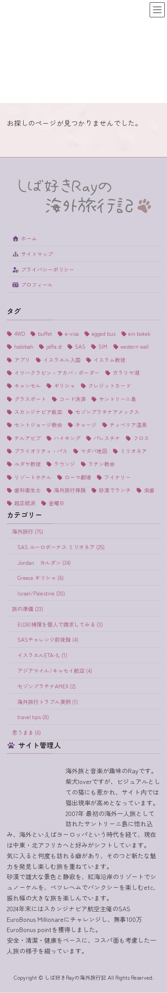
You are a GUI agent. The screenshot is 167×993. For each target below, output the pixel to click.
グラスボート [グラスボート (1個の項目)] (30, 398)
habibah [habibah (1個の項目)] (23, 346)
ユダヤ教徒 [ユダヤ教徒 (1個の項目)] (27, 464)
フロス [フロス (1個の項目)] (141, 438)
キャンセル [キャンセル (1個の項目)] (27, 386)
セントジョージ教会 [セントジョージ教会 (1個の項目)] (38, 425)
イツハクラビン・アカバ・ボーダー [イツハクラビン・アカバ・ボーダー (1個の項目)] (57, 372)
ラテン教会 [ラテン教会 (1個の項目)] (101, 464)
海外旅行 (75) (27, 531)
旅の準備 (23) (27, 608)
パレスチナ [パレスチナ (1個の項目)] (107, 438)
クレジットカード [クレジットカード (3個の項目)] (109, 386)
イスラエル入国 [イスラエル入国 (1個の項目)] (62, 359)
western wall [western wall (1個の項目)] (134, 346)
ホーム (24, 238)
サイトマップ (32, 253)
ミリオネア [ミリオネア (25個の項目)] (133, 450)
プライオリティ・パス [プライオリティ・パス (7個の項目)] (41, 450)
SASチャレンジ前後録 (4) (47, 639)
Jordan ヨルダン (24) (44, 562)
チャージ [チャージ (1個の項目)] (86, 425)
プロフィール (32, 285)
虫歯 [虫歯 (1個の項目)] (149, 490)
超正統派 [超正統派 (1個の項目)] (25, 503)
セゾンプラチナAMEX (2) (46, 686)
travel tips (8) (33, 717)
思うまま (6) (26, 732)
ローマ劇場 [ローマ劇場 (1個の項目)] (78, 477)
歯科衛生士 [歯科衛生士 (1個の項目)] (27, 490)
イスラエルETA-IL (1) (42, 655)
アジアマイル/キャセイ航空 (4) (54, 670)
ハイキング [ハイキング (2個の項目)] (67, 438)
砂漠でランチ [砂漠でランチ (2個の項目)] (115, 490)
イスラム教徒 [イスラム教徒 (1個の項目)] (110, 359)
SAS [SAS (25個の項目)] (80, 346)
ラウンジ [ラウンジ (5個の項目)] (64, 464)
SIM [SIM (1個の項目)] (102, 346)
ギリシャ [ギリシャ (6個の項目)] (64, 386)
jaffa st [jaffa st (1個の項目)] (54, 346)
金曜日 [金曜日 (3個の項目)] (57, 503)
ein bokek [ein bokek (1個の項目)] (139, 333)
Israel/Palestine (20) (41, 593)
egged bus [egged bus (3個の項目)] (103, 333)
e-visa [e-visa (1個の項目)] (72, 333)
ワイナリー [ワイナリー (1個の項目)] (117, 477)
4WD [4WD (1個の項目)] (19, 333)
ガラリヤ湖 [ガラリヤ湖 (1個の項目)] (126, 372)
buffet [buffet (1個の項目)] (45, 333)
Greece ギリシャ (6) (40, 578)
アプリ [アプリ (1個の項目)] (22, 359)
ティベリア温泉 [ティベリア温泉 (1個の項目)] (128, 425)
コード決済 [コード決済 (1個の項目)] (72, 398)
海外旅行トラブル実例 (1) (47, 701)
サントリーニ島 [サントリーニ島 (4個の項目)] (117, 398)
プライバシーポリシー (43, 269)
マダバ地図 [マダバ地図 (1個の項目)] (94, 450)
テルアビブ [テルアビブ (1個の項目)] (27, 438)
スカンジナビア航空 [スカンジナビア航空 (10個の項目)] (38, 411)
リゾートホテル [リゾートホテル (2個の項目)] (33, 477)
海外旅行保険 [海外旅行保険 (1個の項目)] (70, 490)
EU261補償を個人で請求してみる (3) (60, 624)
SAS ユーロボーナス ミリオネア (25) (61, 547)
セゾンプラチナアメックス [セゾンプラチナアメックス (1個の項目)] (107, 411)
